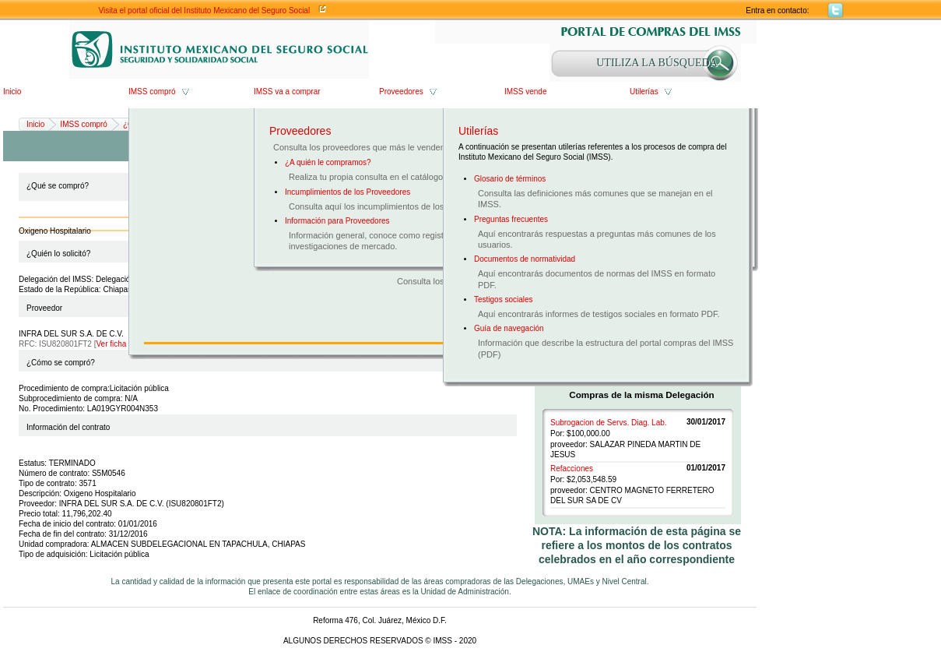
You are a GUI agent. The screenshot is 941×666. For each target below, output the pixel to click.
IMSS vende (525, 91)
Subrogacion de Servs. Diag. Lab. (608, 422)
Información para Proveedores (337, 221)
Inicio (12, 91)
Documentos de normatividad (524, 259)
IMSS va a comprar (287, 91)
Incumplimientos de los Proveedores (347, 192)
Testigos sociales (503, 299)
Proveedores (401, 91)
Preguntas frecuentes (511, 219)
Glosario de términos (510, 178)
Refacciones (571, 468)
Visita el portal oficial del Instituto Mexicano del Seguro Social (205, 10)
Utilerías (644, 91)
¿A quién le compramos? (328, 162)
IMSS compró (152, 91)
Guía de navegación (509, 328)
